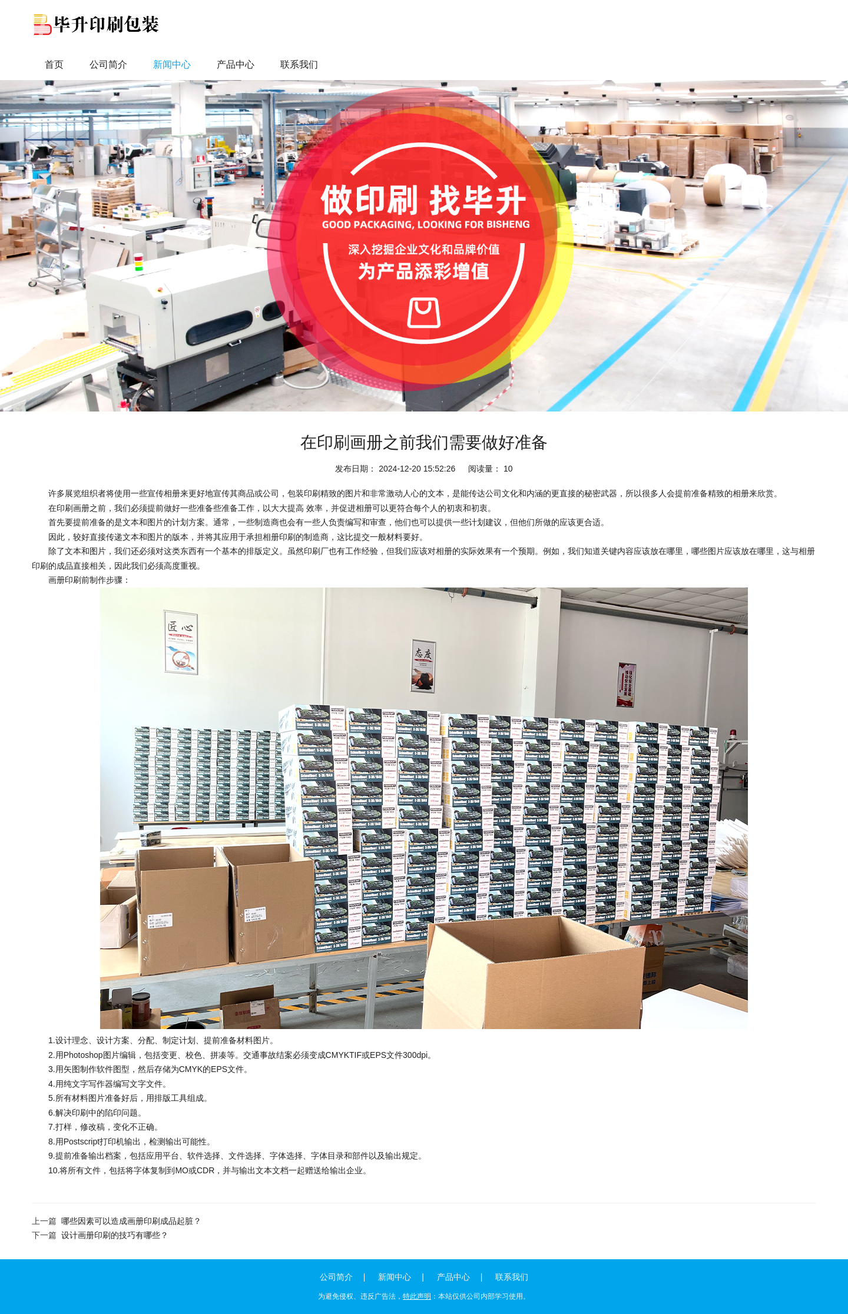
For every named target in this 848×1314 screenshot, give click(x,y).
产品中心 (453, 1277)
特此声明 (417, 1296)
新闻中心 (394, 1277)
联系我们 (511, 1277)
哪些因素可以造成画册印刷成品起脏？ (131, 1221)
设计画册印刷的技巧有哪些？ (114, 1235)
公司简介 (336, 1277)
